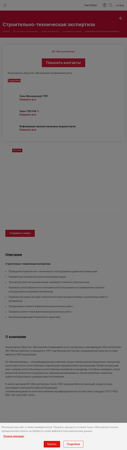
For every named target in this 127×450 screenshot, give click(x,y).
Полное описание (14, 436)
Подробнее (73, 444)
